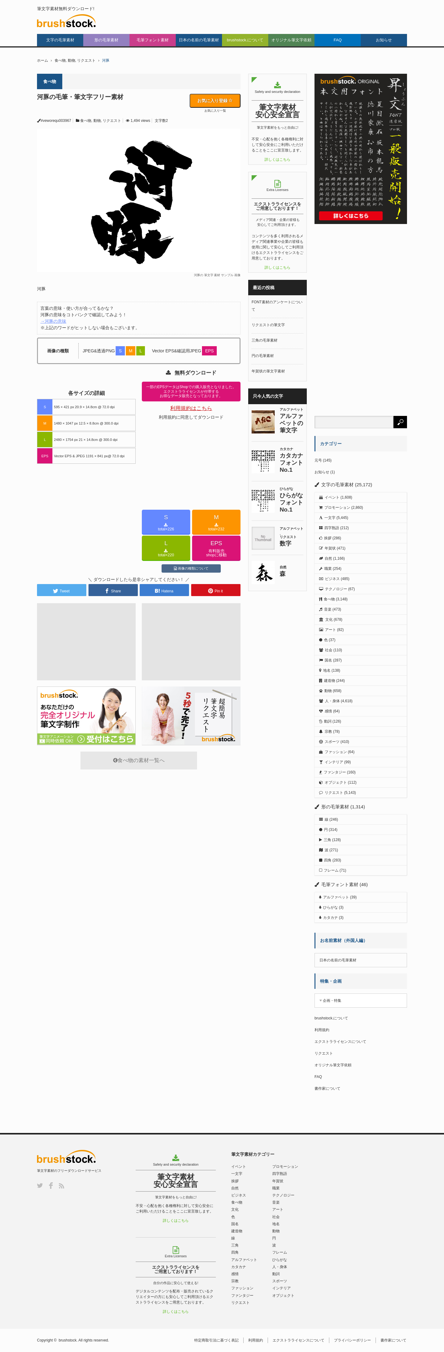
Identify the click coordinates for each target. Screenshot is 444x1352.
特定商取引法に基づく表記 (217, 1340)
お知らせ (384, 40)
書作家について (327, 1088)
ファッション (336, 752)
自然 (328, 558)
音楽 (327, 609)
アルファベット (336, 897)
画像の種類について (191, 568)
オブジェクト (336, 782)
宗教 (328, 731)
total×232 (216, 522)
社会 (328, 650)
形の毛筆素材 (106, 40)
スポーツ (332, 742)
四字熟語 (331, 528)
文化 (329, 619)
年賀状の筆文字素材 (268, 371)
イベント (332, 497)
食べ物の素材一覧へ (139, 760)
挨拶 (327, 538)
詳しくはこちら (277, 159)
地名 (327, 670)
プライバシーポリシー (353, 1340)
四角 (327, 860)
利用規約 (321, 1030)
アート (330, 630)
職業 (328, 568)
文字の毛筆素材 (60, 40)
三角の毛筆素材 (265, 340)
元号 (318, 460)
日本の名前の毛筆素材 (199, 40)
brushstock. (68, 1340)
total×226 (166, 522)
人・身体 (332, 701)
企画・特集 (332, 1000)
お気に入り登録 (215, 100)
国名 (328, 660)
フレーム (331, 870)
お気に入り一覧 (215, 110)
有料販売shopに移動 (216, 548)
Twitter (40, 1185)
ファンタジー (335, 772)
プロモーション (337, 507)
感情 (328, 711)
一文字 (329, 518)
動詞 (327, 721)
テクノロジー (336, 589)
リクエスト (86, 60)
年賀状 (330, 548)
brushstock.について (245, 40)
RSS (61, 1185)
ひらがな (330, 907)
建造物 (329, 680)
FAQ (338, 40)
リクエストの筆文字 (268, 325)
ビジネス (332, 579)
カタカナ (330, 917)
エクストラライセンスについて (340, 1041)
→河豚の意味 (53, 321)
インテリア (334, 762)
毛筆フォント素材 (153, 40)
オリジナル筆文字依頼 (291, 40)
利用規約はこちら (191, 408)
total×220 (166, 548)
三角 (327, 840)
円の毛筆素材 (263, 356)
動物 (71, 60)
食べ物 (60, 60)
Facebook (51, 1185)
